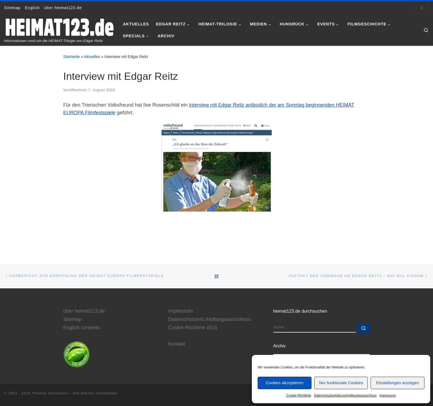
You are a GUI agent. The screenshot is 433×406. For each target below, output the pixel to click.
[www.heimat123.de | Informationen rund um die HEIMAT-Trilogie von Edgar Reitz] (59, 26)
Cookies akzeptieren (284, 382)
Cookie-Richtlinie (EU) (192, 327)
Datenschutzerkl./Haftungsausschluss (209, 319)
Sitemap (72, 319)
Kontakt (176, 344)
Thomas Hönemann (50, 393)
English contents (81, 327)
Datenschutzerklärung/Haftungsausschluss (345, 395)
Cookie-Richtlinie (298, 395)
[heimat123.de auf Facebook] (415, 7)
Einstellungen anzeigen (397, 382)
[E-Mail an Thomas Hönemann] (422, 7)
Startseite (71, 56)
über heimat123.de (84, 311)
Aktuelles (92, 56)
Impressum (387, 395)
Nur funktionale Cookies (341, 382)
